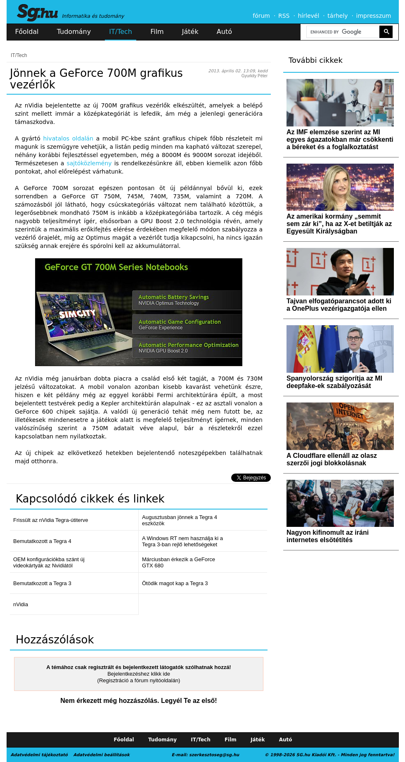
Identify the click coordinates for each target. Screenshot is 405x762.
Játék (190, 32)
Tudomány (74, 32)
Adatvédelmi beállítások (101, 754)
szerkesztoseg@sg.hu (214, 754)
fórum (261, 15)
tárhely (337, 15)
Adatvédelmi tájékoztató (39, 754)
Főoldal (27, 32)
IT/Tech (120, 32)
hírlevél (309, 15)
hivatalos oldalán (68, 138)
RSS (284, 15)
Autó (224, 32)
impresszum (373, 15)
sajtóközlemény (88, 163)
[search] (342, 32)
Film (157, 32)
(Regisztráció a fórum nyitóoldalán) (138, 680)
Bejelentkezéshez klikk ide (138, 674)
